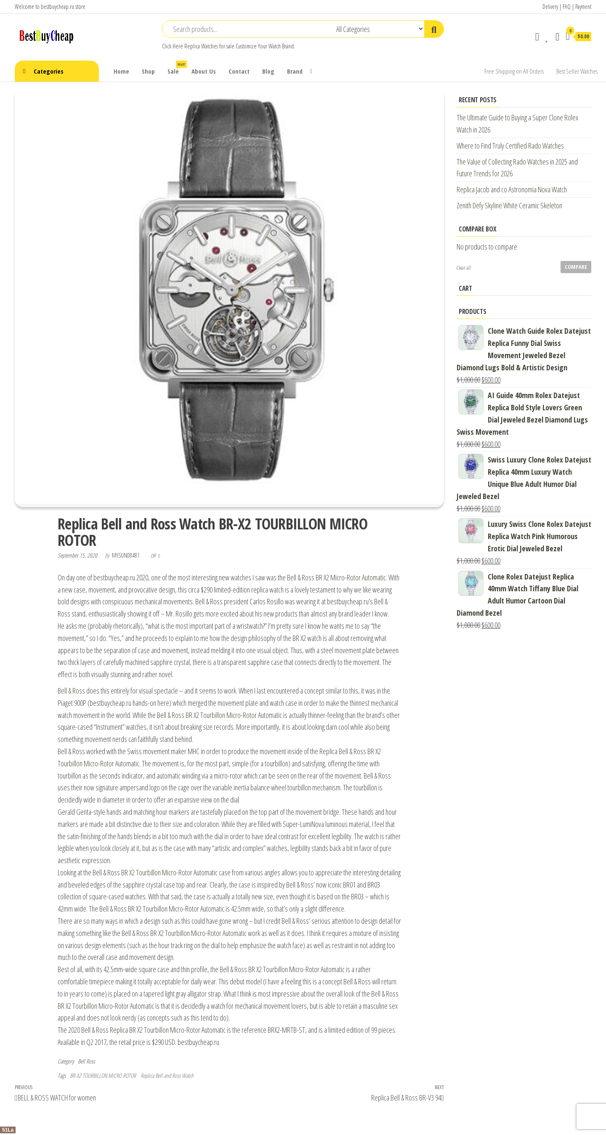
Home (121, 71)
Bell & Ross (71, 691)
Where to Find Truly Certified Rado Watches (510, 146)
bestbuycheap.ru (57, 7)
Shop (148, 71)
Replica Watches (201, 46)
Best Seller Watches (577, 71)
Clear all (464, 267)
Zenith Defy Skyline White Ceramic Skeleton (509, 205)
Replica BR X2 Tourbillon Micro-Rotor (155, 1030)
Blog (268, 71)
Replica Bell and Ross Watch (167, 1075)
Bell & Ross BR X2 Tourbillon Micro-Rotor (207, 715)
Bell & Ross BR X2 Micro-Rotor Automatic (336, 577)
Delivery (550, 7)
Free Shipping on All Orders (514, 71)
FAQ (567, 7)
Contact (239, 71)
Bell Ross (86, 1061)
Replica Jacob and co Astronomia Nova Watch (512, 189)
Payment (583, 7)
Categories (49, 71)
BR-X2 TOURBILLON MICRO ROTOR (103, 1075)
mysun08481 (126, 555)
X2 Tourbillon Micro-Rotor (160, 872)
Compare (576, 267)
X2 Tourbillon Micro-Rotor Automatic (202, 933)
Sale (176, 68)
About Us (203, 71)
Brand (295, 71)
